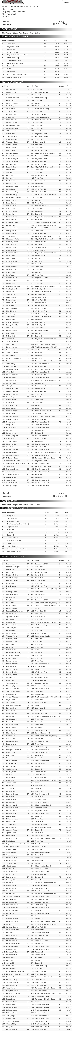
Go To (66, 2)
